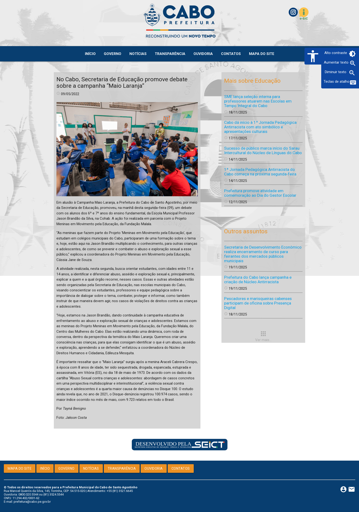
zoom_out (352, 72)
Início (45, 468)
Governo (66, 468)
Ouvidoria (153, 468)
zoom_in (352, 63)
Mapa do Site (20, 468)
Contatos (180, 468)
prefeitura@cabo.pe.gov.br (32, 501)
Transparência (122, 468)
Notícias (91, 468)
